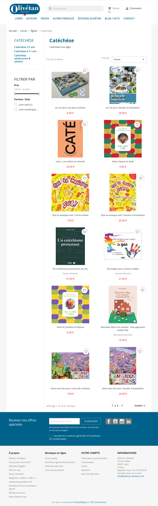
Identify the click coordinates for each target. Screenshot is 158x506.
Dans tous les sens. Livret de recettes (70, 388)
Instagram (122, 421)
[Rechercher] (75, 9)
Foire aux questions (54, 470)
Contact (129, 18)
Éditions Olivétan (89, 18)
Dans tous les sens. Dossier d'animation (123, 388)
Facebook (109, 421)
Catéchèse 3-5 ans (24, 47)
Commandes (87, 462)
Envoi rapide (51, 458)
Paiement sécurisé (54, 466)
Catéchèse (24, 40)
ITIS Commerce (98, 502)
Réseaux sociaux (17, 492)
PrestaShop (80, 502)
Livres (19, 18)
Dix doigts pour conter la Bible (123, 268)
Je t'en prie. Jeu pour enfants (70, 107)
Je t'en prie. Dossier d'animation (123, 107)
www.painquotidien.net (20, 481)
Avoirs (84, 466)
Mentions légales (17, 466)
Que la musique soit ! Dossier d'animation (123, 215)
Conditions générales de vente (60, 462)
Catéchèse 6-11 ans (25, 51)
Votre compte (90, 453)
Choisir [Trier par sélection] (129, 59)
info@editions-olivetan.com (130, 476)
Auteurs (31, 18)
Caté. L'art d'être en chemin (70, 161)
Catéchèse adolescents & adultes (22, 58)
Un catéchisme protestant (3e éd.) (70, 268)
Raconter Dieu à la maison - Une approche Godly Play (123, 329)
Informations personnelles (94, 458)
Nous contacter (16, 473)
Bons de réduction (90, 473)
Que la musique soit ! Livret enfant (70, 215)
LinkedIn (129, 421)
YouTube (115, 421)
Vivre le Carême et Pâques (70, 327)
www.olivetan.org (17, 496)
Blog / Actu (112, 18)
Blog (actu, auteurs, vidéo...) (22, 477)
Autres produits (63, 18)
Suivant (140, 406)
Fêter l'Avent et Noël (123, 161)
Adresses (85, 470)
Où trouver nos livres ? (20, 462)
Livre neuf (25, 104)
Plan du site (14, 470)
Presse (45, 18)
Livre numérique (29, 109)
